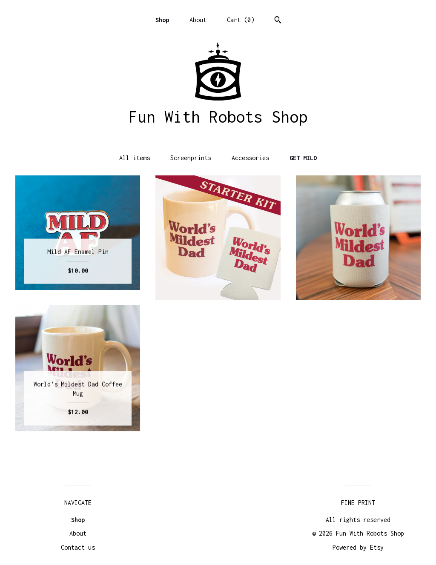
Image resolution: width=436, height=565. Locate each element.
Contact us (78, 547)
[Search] (278, 21)
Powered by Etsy (358, 547)
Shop (162, 19)
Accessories (250, 157)
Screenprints (190, 157)
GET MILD (303, 157)
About (198, 19)
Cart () (240, 19)
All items (134, 157)
